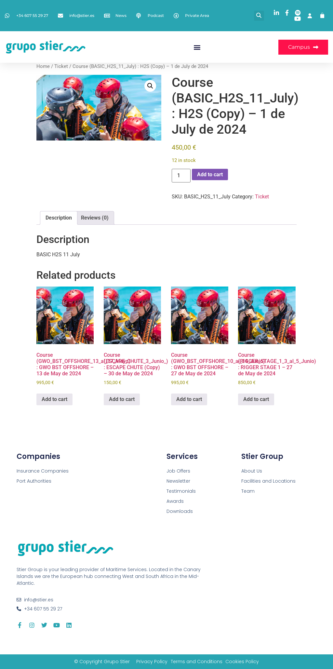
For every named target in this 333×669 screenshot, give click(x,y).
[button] (259, 16)
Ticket (61, 66)
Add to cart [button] (54, 399)
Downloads (179, 511)
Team (248, 491)
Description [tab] (59, 218)
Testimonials (181, 491)
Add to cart (210, 174)
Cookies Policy (242, 661)
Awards (175, 501)
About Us (251, 471)
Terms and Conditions (196, 661)
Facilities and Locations (268, 481)
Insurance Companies (43, 471)
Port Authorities (34, 481)
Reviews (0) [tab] (95, 218)
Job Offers (178, 471)
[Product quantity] (181, 175)
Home (43, 66)
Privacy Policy (151, 661)
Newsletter (178, 481)
